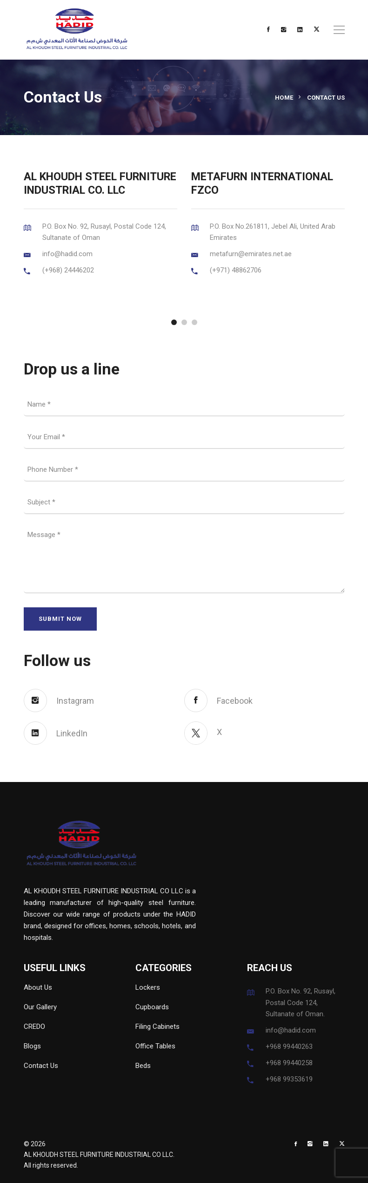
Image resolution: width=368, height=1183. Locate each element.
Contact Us (41, 1065)
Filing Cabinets (157, 1026)
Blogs (32, 1046)
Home (284, 97)
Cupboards (152, 1007)
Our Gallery (40, 1007)
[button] (174, 322)
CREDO (34, 1026)
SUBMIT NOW (60, 618)
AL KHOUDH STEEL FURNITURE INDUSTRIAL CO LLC (98, 1154)
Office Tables (155, 1046)
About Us (38, 987)
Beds (143, 1065)
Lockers (147, 987)
